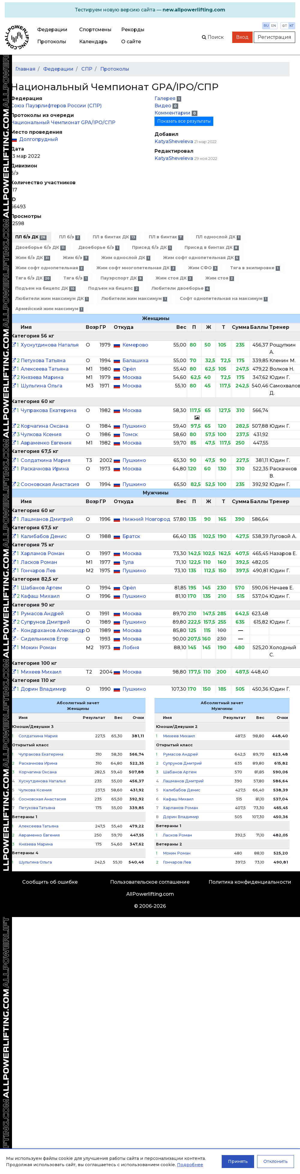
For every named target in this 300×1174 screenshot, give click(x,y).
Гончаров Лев (38, 570)
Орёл (129, 369)
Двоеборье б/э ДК (40, 247)
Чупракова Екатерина (48, 410)
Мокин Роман (38, 647)
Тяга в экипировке (255, 268)
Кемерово (135, 345)
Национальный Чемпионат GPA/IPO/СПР (63, 122)
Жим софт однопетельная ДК (201, 258)
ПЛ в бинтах (166, 237)
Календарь (93, 41)
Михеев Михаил (41, 672)
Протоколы (51, 41)
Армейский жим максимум (49, 309)
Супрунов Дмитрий (45, 622)
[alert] (150, 9)
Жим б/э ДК (32, 258)
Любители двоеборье (181, 288)
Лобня (130, 647)
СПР (86, 69)
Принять (238, 1161)
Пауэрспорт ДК (121, 278)
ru (266, 25)
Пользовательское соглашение (150, 882)
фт (284, 25)
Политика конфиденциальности (249, 882)
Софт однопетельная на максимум (224, 298)
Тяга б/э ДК (33, 278)
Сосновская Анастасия (50, 484)
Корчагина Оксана (44, 426)
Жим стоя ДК (173, 278)
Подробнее (190, 1164)
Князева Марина (42, 377)
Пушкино (134, 426)
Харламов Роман (42, 553)
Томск (130, 434)
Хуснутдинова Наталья (50, 345)
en (273, 25)
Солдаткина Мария (45, 460)
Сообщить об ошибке (50, 882)
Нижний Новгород (146, 519)
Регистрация (274, 37)
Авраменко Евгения (46, 443)
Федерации (52, 29)
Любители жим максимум (134, 298)
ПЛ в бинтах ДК (114, 237)
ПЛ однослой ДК (218, 237)
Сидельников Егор (44, 639)
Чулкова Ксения (41, 434)
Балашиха (135, 360)
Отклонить (275, 1161)
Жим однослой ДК (125, 258)
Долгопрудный (38, 139)
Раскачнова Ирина (45, 469)
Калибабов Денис (44, 536)
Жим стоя (219, 278)
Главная (25, 69)
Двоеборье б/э (98, 247)
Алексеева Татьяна (45, 369)
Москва (132, 377)
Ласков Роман (39, 562)
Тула (128, 562)
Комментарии (173, 113)
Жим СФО (203, 268)
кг (292, 25)
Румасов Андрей (42, 613)
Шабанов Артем (41, 588)
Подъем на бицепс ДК (45, 288)
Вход (242, 37)
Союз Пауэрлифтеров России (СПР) (56, 106)
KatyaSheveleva (173, 141)
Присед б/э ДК (152, 247)
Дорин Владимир (43, 689)
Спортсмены (95, 29)
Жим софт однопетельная (49, 268)
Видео (163, 106)
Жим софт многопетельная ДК (135, 268)
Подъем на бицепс (113, 288)
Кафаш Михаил (40, 596)
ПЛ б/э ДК (30, 237)
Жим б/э (75, 258)
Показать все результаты (184, 121)
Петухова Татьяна (43, 360)
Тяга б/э (75, 278)
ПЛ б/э (69, 237)
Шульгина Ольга (41, 386)
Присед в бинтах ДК (211, 247)
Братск (131, 536)
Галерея (165, 98)
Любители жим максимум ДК (52, 298)
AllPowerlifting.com (150, 894)
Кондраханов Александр (53, 630)
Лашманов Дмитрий (47, 519)
